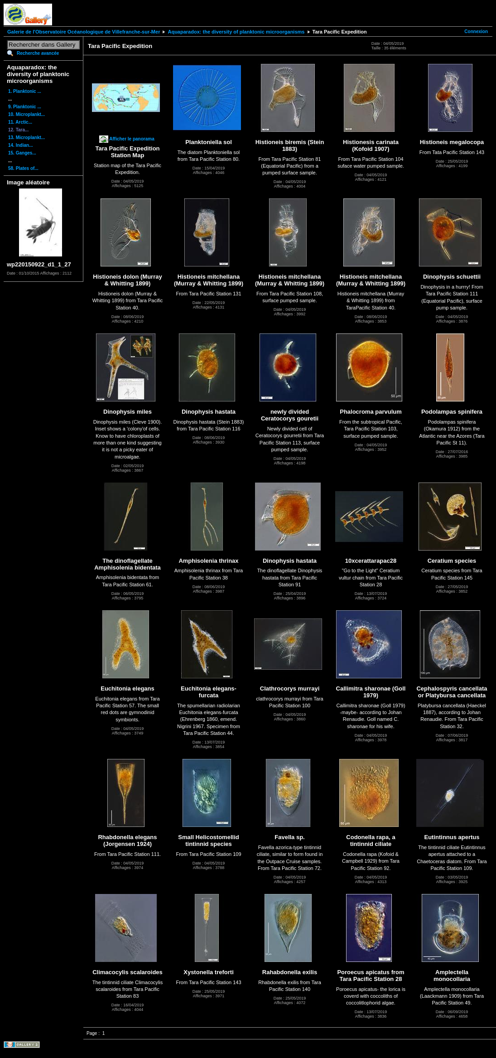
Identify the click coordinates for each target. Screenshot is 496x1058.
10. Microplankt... (26, 114)
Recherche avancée (38, 53)
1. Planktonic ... (24, 91)
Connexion (476, 31)
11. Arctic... (20, 122)
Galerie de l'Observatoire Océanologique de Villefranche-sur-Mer (83, 31)
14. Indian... (20, 145)
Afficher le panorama (131, 138)
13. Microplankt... (26, 137)
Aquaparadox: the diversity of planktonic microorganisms (236, 31)
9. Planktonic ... (24, 106)
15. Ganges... (22, 152)
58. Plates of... (23, 168)
